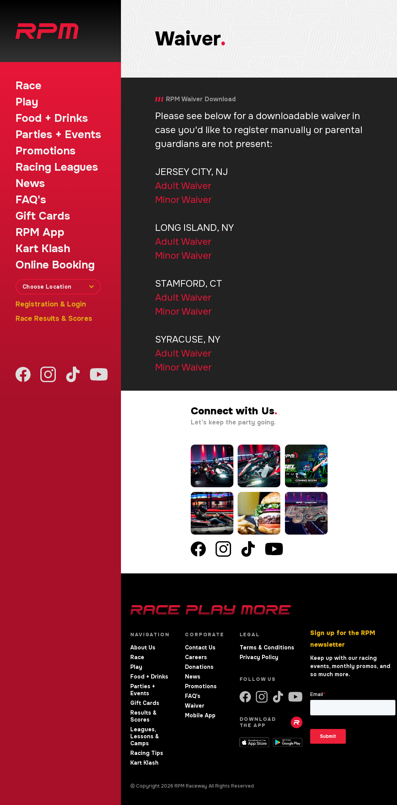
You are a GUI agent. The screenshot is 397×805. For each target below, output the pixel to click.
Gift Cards (43, 216)
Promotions (46, 151)
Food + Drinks (52, 118)
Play (27, 102)
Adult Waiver (183, 186)
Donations (199, 666)
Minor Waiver (183, 200)
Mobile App (200, 715)
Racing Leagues (57, 167)
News (30, 183)
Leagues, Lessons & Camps (144, 736)
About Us (142, 647)
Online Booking (55, 265)
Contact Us (200, 647)
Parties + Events (58, 135)
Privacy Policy (259, 657)
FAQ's (31, 200)
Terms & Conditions (267, 647)
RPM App (40, 232)
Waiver (194, 705)
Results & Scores (143, 716)
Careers (196, 657)
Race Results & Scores (54, 318)
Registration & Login (51, 304)
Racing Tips (146, 753)
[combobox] (58, 286)
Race (28, 86)
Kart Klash (43, 249)
